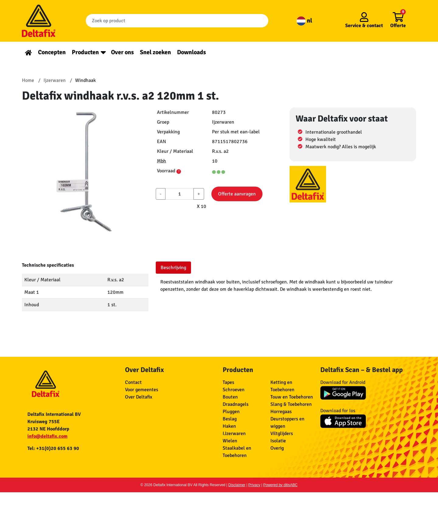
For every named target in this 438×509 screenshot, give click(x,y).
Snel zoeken (155, 52)
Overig (277, 448)
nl (304, 20)
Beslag (230, 419)
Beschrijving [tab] (173, 268)
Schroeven (234, 390)
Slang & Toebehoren (291, 404)
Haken (229, 426)
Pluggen (231, 412)
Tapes (228, 382)
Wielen (230, 441)
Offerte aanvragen (237, 194)
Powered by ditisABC (280, 485)
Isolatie (278, 441)
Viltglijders (281, 433)
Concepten (52, 52)
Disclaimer (236, 485)
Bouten (230, 397)
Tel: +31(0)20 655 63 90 (53, 448)
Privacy (254, 485)
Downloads (191, 52)
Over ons (122, 52)
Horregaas (281, 412)
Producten (85, 52)
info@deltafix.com (47, 436)
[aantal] (179, 194)
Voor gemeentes (141, 390)
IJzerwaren (234, 433)
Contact (133, 382)
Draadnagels (236, 404)
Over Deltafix (138, 397)
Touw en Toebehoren (291, 397)
